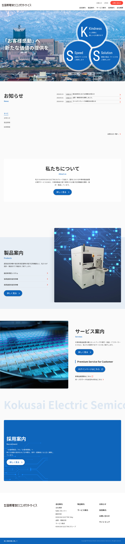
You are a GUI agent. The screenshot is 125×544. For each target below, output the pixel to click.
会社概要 (120, 7)
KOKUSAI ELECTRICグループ (66, 526)
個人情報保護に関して (11, 541)
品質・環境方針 (61, 520)
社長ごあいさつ (61, 511)
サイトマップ (104, 522)
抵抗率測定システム (26, 273)
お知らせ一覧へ (114, 134)
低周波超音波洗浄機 (26, 279)
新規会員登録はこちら (84, 376)
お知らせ (99, 3)
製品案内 (91, 7)
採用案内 (111, 7)
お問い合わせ (117, 3)
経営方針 (59, 514)
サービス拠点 (60, 523)
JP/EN (106, 3)
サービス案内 (101, 7)
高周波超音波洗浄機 (26, 285)
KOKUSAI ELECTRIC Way (64, 517)
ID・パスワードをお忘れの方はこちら (89, 379)
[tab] (6, 113)
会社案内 (82, 7)
